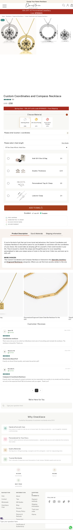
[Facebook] (49, 502)
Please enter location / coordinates (17, 133)
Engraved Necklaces (15, 262)
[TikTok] (64, 502)
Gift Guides (19, 502)
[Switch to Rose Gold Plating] (47, 119)
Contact (4, 499)
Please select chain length (14, 143)
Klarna (34, 514)
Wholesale (5, 502)
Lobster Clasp (37, 196)
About (18, 496)
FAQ (3, 496)
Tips (17, 499)
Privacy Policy (20, 511)
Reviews (19, 508)
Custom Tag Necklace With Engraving (26, 317)
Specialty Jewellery (58, 260)
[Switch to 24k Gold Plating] (36, 119)
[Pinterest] (69, 502)
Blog (17, 505)
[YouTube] (59, 502)
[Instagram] (54, 502)
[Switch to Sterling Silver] (25, 119)
